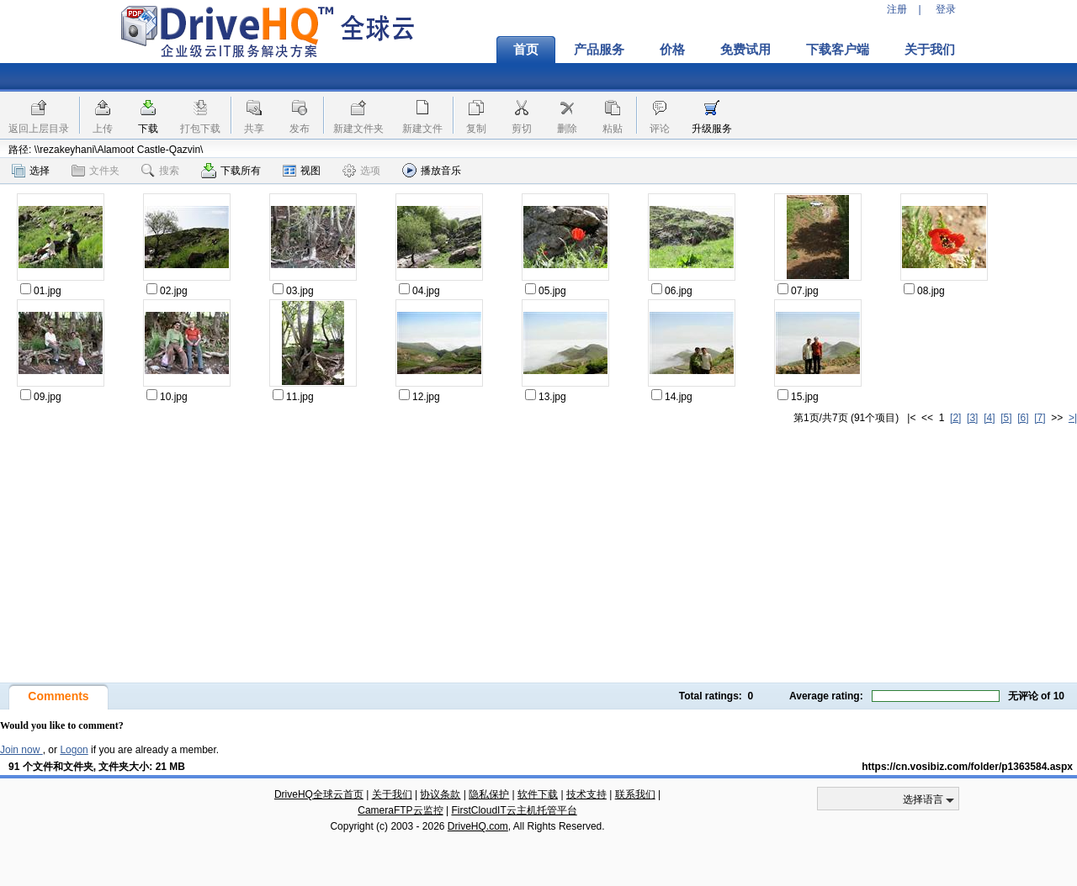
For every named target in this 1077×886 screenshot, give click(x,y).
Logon (74, 750)
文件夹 (95, 171)
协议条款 (440, 794)
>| (1073, 418)
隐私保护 (489, 794)
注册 (897, 9)
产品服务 (599, 49)
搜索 (160, 170)
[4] (989, 418)
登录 (946, 9)
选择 (31, 170)
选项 (361, 170)
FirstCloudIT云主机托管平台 (513, 810)
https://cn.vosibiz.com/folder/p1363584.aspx (967, 767)
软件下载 (537, 794)
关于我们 (930, 49)
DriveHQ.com (478, 826)
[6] (1022, 418)
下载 (148, 128)
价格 (672, 49)
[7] (1039, 418)
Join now (21, 750)
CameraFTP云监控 (400, 810)
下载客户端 (837, 49)
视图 (302, 171)
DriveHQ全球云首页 (318, 794)
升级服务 (712, 128)
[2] (955, 418)
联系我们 (635, 794)
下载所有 (231, 170)
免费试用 (745, 49)
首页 (525, 49)
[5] (1005, 418)
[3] (972, 418)
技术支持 (586, 794)
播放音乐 (431, 170)
